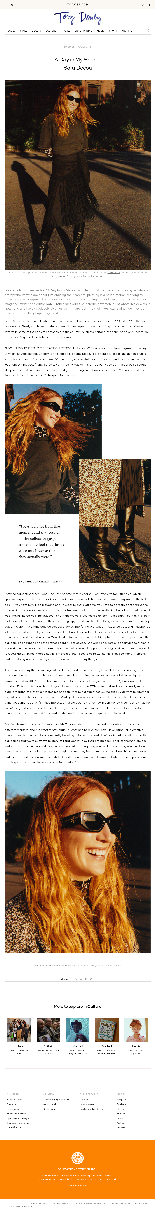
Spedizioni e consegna (18, 1118)
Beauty (36, 31)
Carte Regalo (50, 1109)
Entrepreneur (87, 966)
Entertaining (83, 31)
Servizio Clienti (14, 1099)
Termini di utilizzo (60, 1204)
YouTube (121, 1123)
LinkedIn (121, 1128)
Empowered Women (69, 966)
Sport (113, 31)
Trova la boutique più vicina (56, 1099)
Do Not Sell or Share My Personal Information (89, 1203)
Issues (11, 31)
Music (100, 31)
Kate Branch (55, 304)
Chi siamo (85, 1099)
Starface (11, 724)
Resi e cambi (13, 1109)
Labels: (37, 966)
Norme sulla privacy (39, 1204)
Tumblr (120, 1118)
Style (23, 31)
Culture (51, 31)
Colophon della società (120, 1204)
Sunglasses (58, 276)
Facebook (121, 1104)
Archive (127, 31)
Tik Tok (120, 1109)
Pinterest (121, 1113)
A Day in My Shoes (50, 966)
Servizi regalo (50, 1104)
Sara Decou (13, 321)
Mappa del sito (141, 1204)
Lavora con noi (87, 1104)
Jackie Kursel (95, 276)
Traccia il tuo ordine (16, 1113)
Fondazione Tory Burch (91, 1109)
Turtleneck (114, 272)
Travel (65, 31)
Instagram (121, 1099)
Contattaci (12, 1104)
